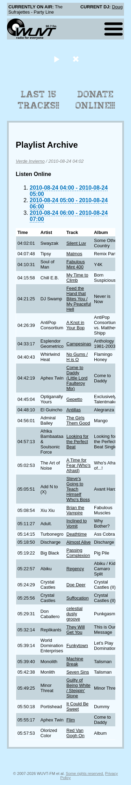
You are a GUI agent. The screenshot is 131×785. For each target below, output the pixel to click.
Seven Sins (77, 672)
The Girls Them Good (78, 420)
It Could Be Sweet (77, 706)
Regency (75, 568)
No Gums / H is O (77, 357)
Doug (117, 6)
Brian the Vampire (75, 510)
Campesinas (78, 343)
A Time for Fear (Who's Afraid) (78, 465)
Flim (70, 719)
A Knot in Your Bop (75, 325)
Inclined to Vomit (76, 523)
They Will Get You (75, 629)
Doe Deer (76, 584)
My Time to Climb (77, 277)
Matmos (74, 253)
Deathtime (76, 534)
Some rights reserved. (85, 773)
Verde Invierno (30, 161)
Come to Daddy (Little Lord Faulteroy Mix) (76, 378)
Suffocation (77, 598)
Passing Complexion (78, 553)
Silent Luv (76, 243)
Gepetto (74, 399)
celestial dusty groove (74, 614)
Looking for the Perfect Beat (77, 441)
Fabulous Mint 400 (75, 264)
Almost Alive (78, 542)
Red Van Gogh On (75, 733)
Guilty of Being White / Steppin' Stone (78, 687)
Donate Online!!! (95, 100)
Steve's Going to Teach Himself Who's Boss (78, 489)
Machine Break (74, 661)
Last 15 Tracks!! (38, 100)
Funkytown (77, 645)
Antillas (73, 409)
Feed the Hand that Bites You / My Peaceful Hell (78, 299)
